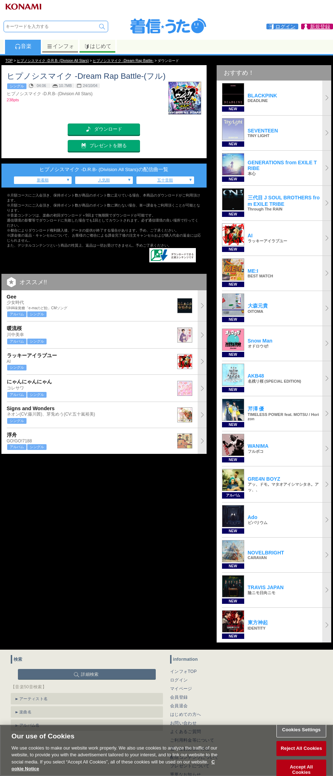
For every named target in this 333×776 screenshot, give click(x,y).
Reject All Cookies (301, 756)
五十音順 (165, 180)
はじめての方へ (185, 714)
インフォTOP (183, 671)
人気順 (104, 180)
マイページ (181, 688)
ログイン (179, 680)
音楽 (23, 46)
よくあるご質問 (185, 731)
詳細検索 (89, 674)
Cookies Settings (301, 737)
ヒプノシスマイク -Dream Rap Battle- (123, 61)
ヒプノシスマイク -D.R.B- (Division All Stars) (53, 61)
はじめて (97, 46)
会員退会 (179, 705)
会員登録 (179, 697)
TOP (9, 61)
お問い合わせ (183, 723)
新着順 (43, 180)
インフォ (60, 46)
